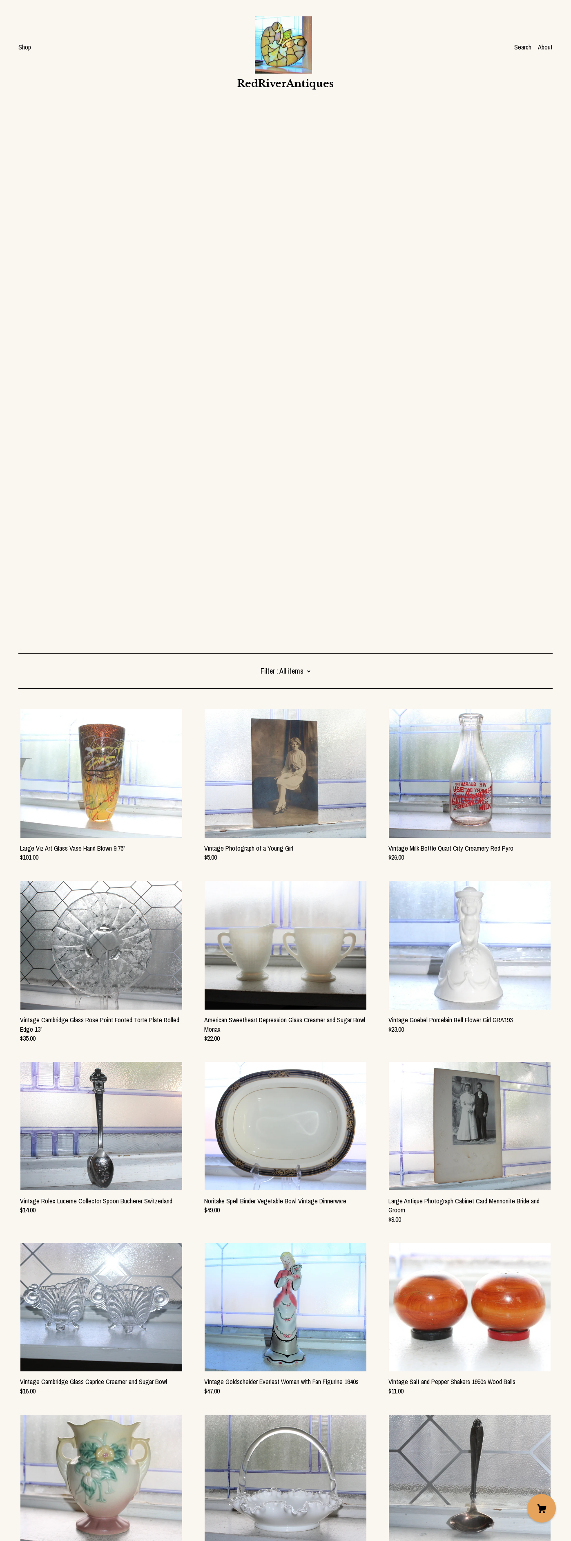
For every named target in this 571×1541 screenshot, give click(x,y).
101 (237, 1432)
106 (312, 1432)
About (545, 47)
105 (296, 1432)
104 (282, 1432)
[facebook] (21, 1472)
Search (522, 47)
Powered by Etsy (39, 1518)
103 (268, 1432)
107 (327, 1432)
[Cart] (541, 1508)
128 (354, 1432)
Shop (24, 47)
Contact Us (32, 1486)
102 (253, 1432)
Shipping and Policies (44, 1495)
